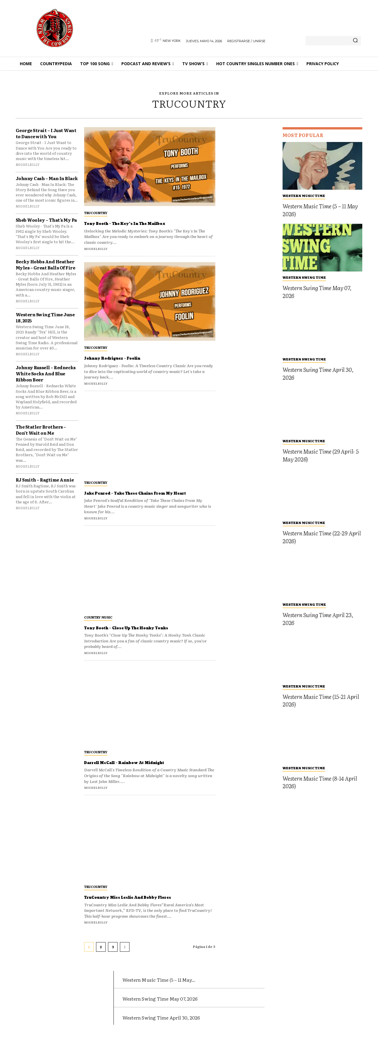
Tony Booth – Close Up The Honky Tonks (147, 633)
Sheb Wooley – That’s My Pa (46, 219)
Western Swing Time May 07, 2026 (317, 292)
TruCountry (95, 212)
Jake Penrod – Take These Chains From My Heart (144, 496)
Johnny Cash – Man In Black (47, 178)
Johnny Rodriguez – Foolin (126, 358)
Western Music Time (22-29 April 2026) (322, 537)
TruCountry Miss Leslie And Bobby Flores (139, 907)
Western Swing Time (304, 277)
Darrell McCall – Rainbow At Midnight (145, 768)
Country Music (98, 623)
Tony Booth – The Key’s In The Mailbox (145, 223)
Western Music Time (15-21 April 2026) (321, 700)
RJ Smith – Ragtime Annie (45, 479)
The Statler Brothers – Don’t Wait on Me (41, 429)
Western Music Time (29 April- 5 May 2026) (321, 455)
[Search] (355, 40)
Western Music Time (304, 195)
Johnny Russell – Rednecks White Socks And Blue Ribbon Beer (46, 373)
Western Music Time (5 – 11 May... (172, 991)
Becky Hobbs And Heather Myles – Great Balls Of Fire (45, 264)
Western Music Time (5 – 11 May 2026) (320, 210)
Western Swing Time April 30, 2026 (318, 373)
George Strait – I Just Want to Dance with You (46, 133)
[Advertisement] (249, 214)
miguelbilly (28, 164)
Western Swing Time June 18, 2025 (45, 317)
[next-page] (124, 959)
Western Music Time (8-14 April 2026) (320, 782)
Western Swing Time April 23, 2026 (318, 619)
